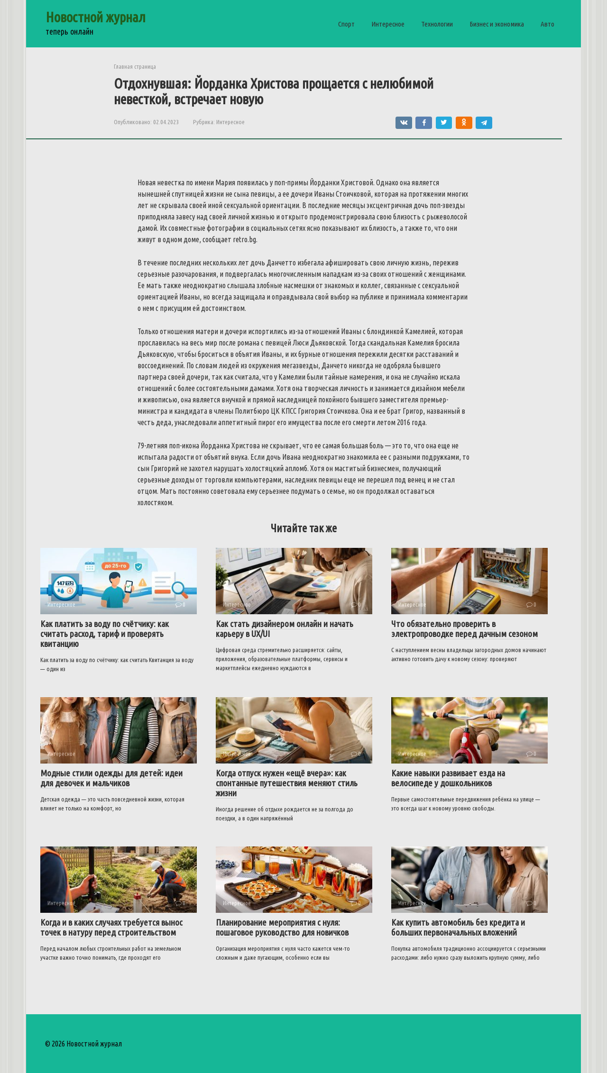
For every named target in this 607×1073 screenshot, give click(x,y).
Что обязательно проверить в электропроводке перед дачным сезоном (464, 628)
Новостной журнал (96, 17)
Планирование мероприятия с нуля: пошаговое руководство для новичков (282, 927)
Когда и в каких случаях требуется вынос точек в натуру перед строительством (111, 927)
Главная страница (135, 66)
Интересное (388, 24)
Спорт (346, 24)
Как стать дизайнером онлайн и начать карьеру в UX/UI (284, 628)
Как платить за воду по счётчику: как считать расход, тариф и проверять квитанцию (104, 633)
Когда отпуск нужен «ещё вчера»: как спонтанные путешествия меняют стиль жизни (287, 783)
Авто (547, 24)
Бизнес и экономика (496, 24)
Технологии (437, 24)
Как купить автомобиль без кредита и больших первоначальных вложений (458, 927)
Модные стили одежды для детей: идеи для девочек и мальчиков (111, 778)
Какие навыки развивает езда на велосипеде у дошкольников (448, 778)
